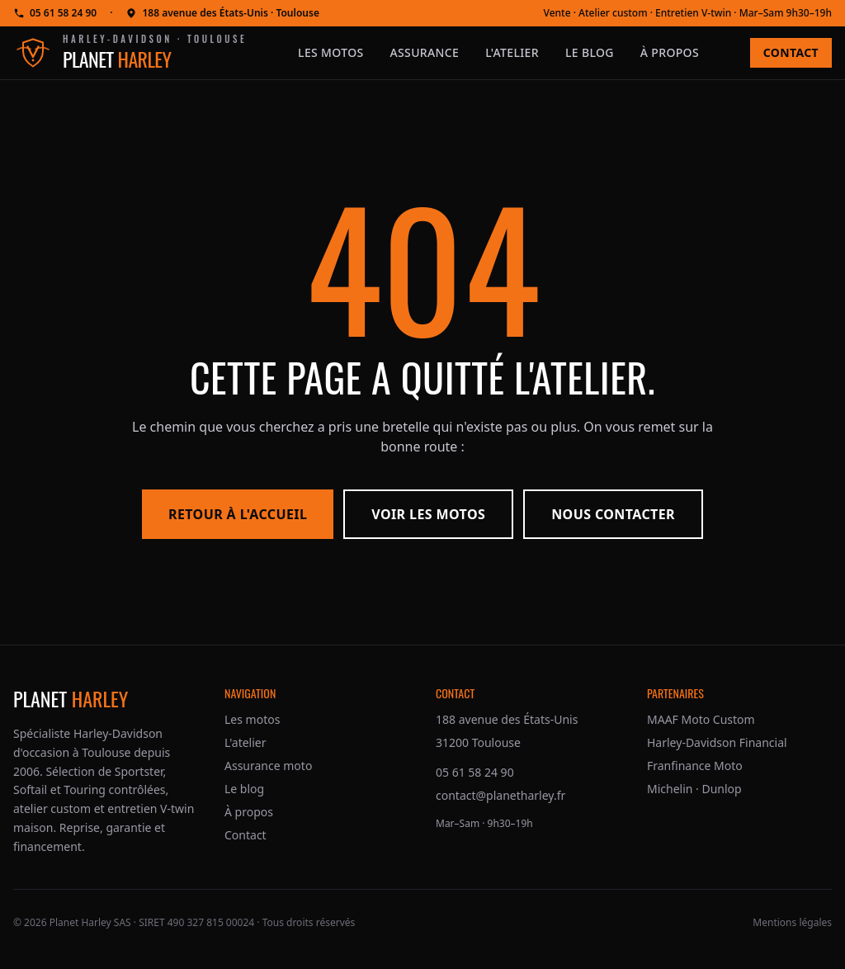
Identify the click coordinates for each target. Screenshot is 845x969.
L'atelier (512, 52)
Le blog (589, 52)
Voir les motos (428, 514)
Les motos (330, 52)
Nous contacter (613, 514)
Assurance (425, 52)
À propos (669, 52)
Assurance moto (268, 765)
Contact (791, 52)
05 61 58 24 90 (55, 13)
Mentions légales (792, 922)
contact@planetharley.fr (500, 795)
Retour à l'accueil (237, 514)
